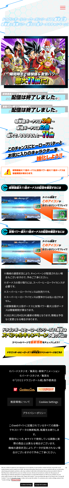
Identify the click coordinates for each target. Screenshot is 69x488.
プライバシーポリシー (34, 413)
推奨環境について (20, 401)
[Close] (66, 468)
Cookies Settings (48, 401)
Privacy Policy (16, 480)
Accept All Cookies (41, 484)
